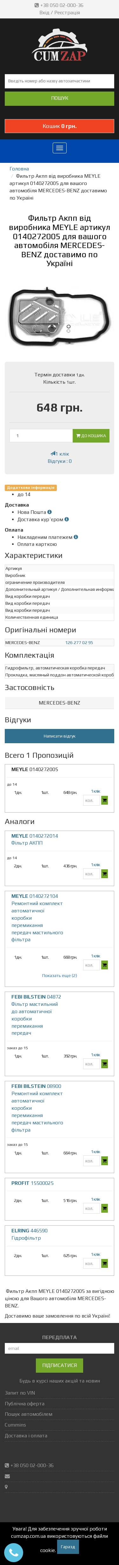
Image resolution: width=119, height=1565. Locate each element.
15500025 (32, 1183)
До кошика (91, 435)
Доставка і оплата (26, 1436)
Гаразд (68, 1546)
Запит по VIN (20, 1393)
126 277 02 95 (79, 642)
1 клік (59, 454)
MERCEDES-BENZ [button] (59, 703)
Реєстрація (67, 13)
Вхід (44, 13)
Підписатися (59, 1365)
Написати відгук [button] (60, 735)
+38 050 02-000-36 (60, 5)
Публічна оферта (24, 1404)
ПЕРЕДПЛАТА (59, 1337)
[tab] (59, 703)
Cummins (15, 1425)
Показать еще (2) (59, 975)
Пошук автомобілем (28, 1414)
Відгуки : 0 (60, 461)
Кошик (60, 126)
